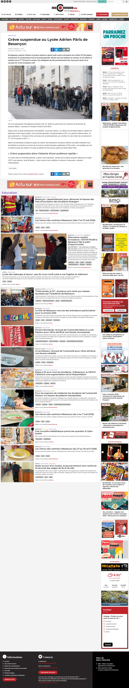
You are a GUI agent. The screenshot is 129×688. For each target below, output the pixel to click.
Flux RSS (7, 670)
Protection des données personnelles (15, 668)
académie (38, 300)
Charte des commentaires (12, 666)
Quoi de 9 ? (86, 235)
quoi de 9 (89, 264)
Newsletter (9, 679)
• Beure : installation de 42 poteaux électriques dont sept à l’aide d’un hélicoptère (114, 88)
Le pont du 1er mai (111, 624)
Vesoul (4, 272)
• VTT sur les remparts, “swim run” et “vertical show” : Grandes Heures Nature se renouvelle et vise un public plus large (114, 74)
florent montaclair (54, 341)
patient (50, 404)
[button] (123, 2)
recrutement (56, 320)
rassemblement (64, 210)
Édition (67, 11)
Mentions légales (9, 673)
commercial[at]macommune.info (48, 668)
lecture (57, 300)
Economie (46, 370)
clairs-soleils (39, 439)
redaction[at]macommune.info (47, 663)
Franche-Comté (40, 289)
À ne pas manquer (114, 442)
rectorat (9, 281)
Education (12, 35)
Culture (45, 429)
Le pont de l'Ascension (112, 629)
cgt (36, 210)
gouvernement (39, 477)
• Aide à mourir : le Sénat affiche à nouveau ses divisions (112, 94)
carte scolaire (12, 168)
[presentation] (86, 117)
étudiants (46, 383)
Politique (52, 463)
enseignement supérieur (42, 341)
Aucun (107, 631)
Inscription (109, 310)
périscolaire (49, 320)
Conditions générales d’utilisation (14, 675)
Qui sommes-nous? (10, 663)
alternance (71, 262)
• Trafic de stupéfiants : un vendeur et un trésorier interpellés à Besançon (114, 82)
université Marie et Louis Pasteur (75, 341)
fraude (43, 362)
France (37, 463)
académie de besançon (48, 300)
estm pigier (88, 262)
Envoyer (108, 645)
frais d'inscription (55, 210)
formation (82, 264)
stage (50, 477)
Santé (53, 391)
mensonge (62, 341)
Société (53, 197)
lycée (4, 281)
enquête (38, 362)
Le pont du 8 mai (110, 626)
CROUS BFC (39, 383)
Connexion (121, 310)
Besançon (38, 197)
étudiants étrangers (44, 210)
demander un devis (48, 672)
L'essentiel (114, 68)
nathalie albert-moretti (66, 300)
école (42, 227)
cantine (38, 227)
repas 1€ (53, 383)
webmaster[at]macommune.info (47, 682)
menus (47, 227)
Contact (6, 661)
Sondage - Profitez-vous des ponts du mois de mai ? (113, 617)
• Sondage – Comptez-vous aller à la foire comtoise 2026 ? (115, 99)
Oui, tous (108, 621)
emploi (82, 262)
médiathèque (47, 439)
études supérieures (73, 264)
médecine (44, 404)
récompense (50, 362)
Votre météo (115, 561)
